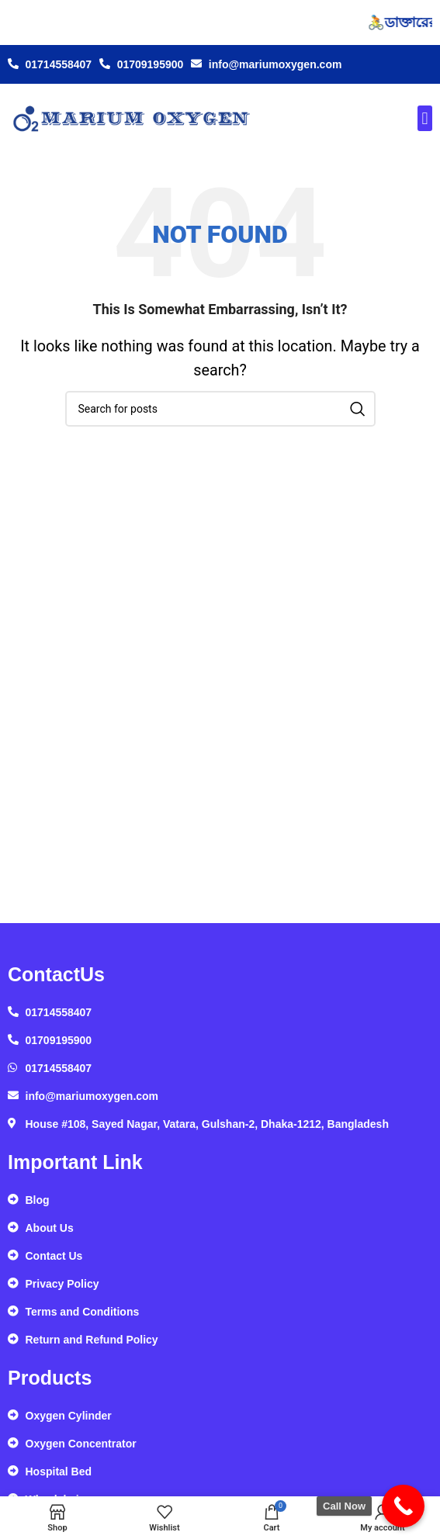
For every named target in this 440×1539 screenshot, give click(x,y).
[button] (424, 118)
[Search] (220, 409)
